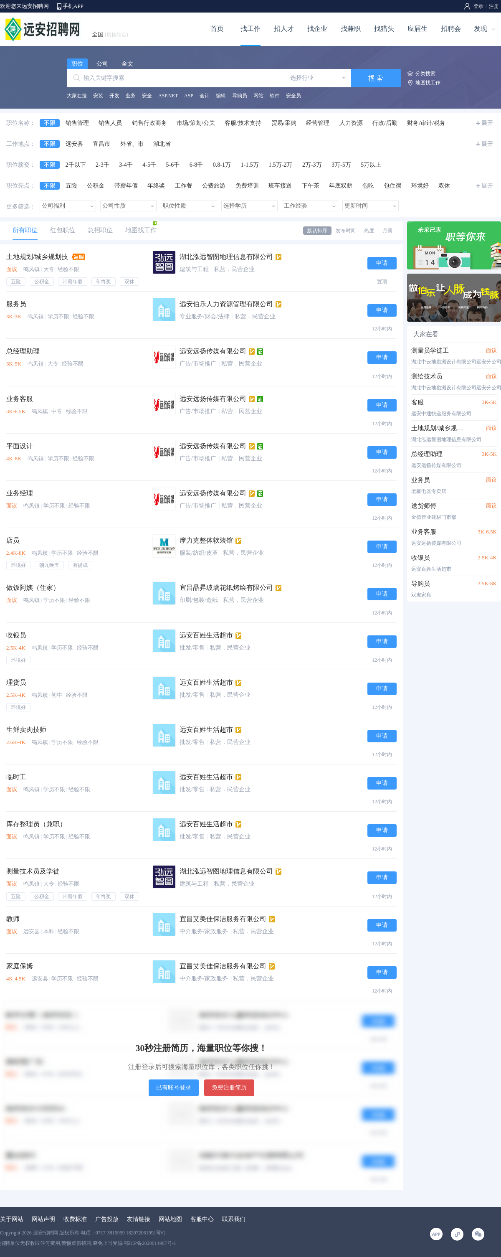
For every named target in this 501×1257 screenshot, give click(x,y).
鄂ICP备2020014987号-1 (150, 1243)
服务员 (16, 303)
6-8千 (196, 165)
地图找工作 (427, 83)
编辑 (221, 96)
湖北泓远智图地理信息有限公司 (226, 256)
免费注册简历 (229, 1087)
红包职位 (62, 230)
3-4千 (126, 165)
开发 (114, 96)
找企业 (317, 28)
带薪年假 (126, 186)
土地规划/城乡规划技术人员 (439, 428)
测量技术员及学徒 (33, 871)
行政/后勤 (384, 123)
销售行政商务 (149, 123)
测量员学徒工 (430, 350)
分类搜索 (425, 73)
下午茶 (310, 186)
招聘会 (451, 28)
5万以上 (371, 165)
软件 (275, 96)
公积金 (95, 186)
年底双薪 (340, 186)
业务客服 (19, 398)
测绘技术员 (427, 376)
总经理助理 (23, 351)
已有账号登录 (173, 1087)
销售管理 (77, 123)
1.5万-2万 (280, 165)
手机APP (73, 6)
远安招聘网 (45, 1233)
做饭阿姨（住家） (33, 587)
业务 (131, 96)
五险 (71, 186)
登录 (478, 6)
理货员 (16, 682)
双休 (444, 186)
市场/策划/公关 (196, 123)
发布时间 (346, 231)
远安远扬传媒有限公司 (213, 351)
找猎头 (384, 28)
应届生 (417, 28)
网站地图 (170, 1219)
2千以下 (76, 165)
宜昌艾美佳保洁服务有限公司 (223, 918)
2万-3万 (312, 165)
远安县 (74, 144)
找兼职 (351, 28)
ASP (188, 96)
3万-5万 (341, 165)
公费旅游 (213, 186)
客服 (417, 402)
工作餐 (183, 186)
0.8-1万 (222, 165)
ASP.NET (168, 96)
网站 (258, 96)
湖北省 (162, 144)
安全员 (293, 96)
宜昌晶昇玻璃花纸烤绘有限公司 (226, 587)
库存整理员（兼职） (36, 824)
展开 (487, 123)
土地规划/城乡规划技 (37, 256)
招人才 (284, 28)
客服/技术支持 (243, 123)
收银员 (16, 635)
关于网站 (11, 1219)
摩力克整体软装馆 (206, 540)
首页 (217, 28)
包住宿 (392, 186)
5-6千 (173, 165)
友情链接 (138, 1219)
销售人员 (110, 123)
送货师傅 (423, 506)
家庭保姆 (19, 966)
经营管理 (317, 123)
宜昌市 (101, 144)
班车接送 (280, 186)
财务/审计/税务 (426, 123)
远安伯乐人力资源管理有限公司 (226, 303)
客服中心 (202, 1219)
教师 (13, 918)
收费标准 (75, 1219)
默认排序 (317, 231)
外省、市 (132, 144)
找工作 (250, 28)
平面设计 (19, 445)
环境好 (420, 186)
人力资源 (351, 123)
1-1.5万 (250, 165)
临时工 (16, 776)
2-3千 (102, 165)
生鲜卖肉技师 (26, 729)
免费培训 (247, 186)
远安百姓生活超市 (206, 635)
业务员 (420, 480)
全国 (110, 34)
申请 (382, 263)
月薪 (387, 231)
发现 (480, 28)
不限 (50, 123)
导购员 (239, 96)
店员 (13, 540)
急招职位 (100, 230)
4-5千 (149, 165)
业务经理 (19, 493)
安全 (147, 96)
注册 (494, 6)
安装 (98, 96)
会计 (205, 96)
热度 (369, 231)
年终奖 (156, 186)
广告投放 (107, 1219)
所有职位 (25, 230)
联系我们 (233, 1219)
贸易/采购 (283, 123)
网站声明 (43, 1219)
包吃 (368, 186)
